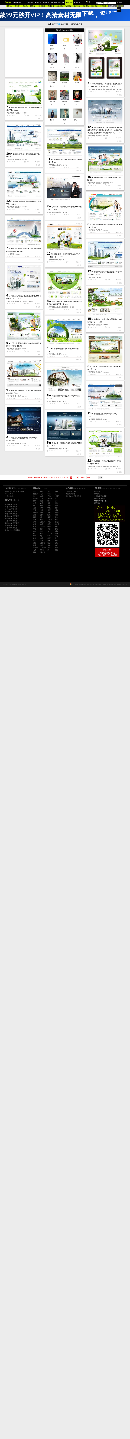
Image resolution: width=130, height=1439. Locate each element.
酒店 (49, 510)
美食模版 (86, 6)
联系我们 (97, 503)
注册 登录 (120, 6)
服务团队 (97, 494)
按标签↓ (17, 6)
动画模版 (68, 6)
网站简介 (97, 491)
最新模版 (77, 6)
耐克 (56, 519)
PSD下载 (69, 2)
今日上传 (51, 6)
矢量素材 (54, 2)
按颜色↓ (25, 6)
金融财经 (61, 225)
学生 (49, 508)
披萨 (49, 517)
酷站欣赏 (38, 2)
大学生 (49, 519)
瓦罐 (41, 494)
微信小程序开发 (99, 498)
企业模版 (59, 6)
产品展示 (18, 191)
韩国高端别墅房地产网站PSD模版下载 (69, 311)
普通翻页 (112, 6)
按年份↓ (33, 6)
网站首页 (30, 2)
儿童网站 (68, 158)
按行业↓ (10, 6)
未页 (88, 477)
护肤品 (57, 512)
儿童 (56, 515)
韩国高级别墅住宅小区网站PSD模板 (47, 645)
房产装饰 (54, 158)
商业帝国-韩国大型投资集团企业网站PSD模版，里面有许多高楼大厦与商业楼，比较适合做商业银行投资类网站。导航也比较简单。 (67, 219)
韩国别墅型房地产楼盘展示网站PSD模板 (47, 737)
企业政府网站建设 (100, 496)
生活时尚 (61, 158)
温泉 (49, 515)
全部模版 (42, 6)
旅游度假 (46, 559)
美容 (34, 491)
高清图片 (61, 2)
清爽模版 (103, 6)
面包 (56, 517)
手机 (41, 491)
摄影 (56, 508)
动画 (49, 512)
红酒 (56, 510)
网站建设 (77, 2)
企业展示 (74, 158)
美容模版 (94, 6)
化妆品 (35, 494)
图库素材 (46, 2)
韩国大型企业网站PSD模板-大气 (67, 768)
